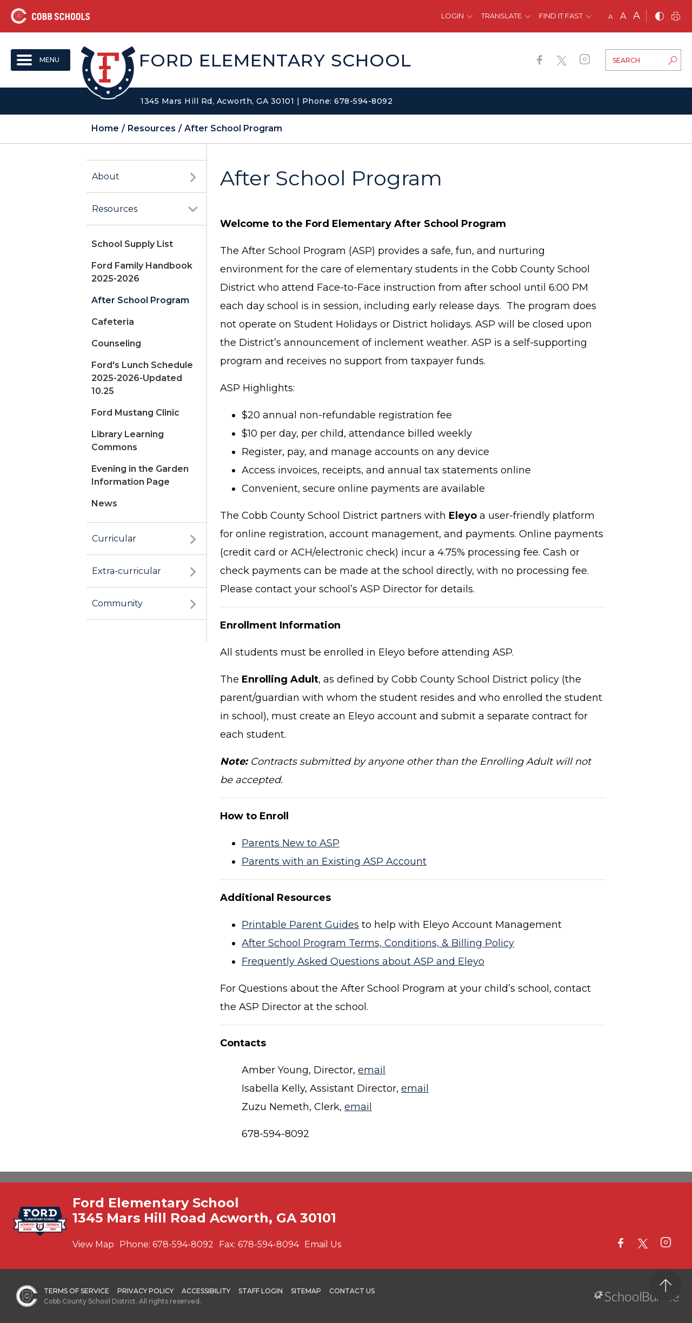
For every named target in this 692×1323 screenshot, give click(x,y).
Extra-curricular (126, 571)
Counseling (116, 343)
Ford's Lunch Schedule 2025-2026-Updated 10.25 (142, 378)
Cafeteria (112, 322)
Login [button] (452, 15)
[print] (675, 17)
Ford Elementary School (275, 60)
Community (117, 603)
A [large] (636, 16)
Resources (114, 209)
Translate (501, 15)
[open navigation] (40, 60)
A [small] (610, 16)
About (105, 176)
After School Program (140, 300)
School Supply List (132, 244)
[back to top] (665, 1285)
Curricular (114, 538)
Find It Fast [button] (561, 15)
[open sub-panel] (193, 176)
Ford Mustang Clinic (135, 412)
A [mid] (623, 16)
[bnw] (659, 17)
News (104, 503)
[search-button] (672, 61)
